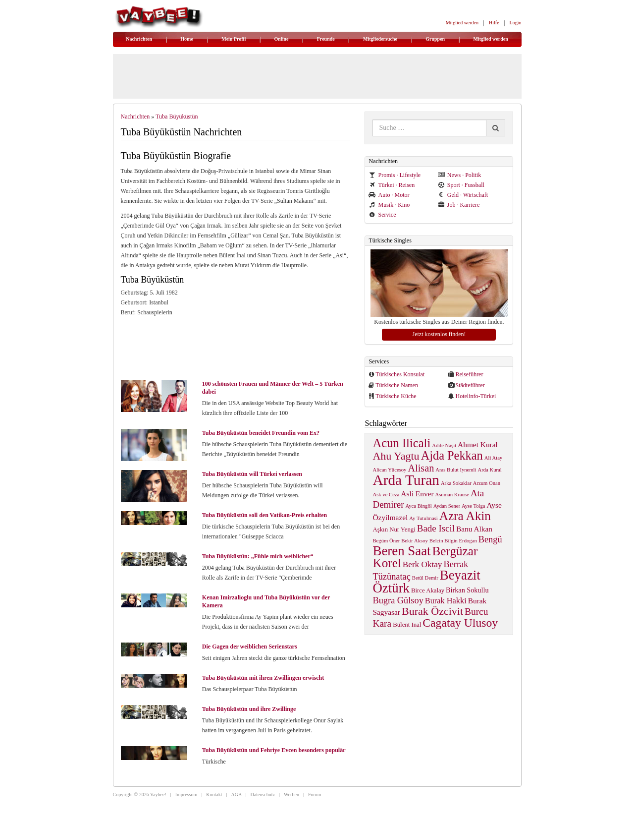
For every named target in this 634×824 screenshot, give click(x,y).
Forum (314, 794)
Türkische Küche (395, 396)
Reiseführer (469, 374)
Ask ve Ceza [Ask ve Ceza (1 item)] (385, 494)
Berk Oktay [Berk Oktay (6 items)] (422, 564)
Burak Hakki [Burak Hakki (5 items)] (446, 600)
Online (281, 39)
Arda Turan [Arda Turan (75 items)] (405, 480)
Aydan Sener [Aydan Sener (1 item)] (446, 506)
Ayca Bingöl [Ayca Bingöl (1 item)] (419, 506)
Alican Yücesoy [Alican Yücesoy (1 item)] (389, 469)
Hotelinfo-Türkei (475, 396)
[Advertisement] (240, 347)
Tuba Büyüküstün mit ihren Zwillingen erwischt (263, 677)
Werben (291, 794)
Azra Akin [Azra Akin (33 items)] (465, 516)
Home (186, 39)
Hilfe (494, 22)
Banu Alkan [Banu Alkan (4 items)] (474, 529)
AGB (236, 794)
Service (382, 214)
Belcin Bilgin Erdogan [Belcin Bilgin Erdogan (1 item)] (453, 540)
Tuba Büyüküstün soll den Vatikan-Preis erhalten (264, 515)
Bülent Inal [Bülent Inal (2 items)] (407, 624)
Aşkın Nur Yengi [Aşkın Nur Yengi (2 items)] (393, 529)
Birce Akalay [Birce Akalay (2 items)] (427, 590)
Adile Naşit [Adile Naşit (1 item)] (444, 445)
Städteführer (469, 385)
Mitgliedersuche (380, 39)
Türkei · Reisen (392, 184)
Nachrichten (139, 39)
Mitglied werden (462, 22)
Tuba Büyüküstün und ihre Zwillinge (249, 709)
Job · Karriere (459, 204)
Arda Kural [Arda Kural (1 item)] (490, 469)
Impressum (186, 794)
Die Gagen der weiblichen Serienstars (249, 646)
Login (516, 22)
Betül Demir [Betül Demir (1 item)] (425, 578)
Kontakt (214, 794)
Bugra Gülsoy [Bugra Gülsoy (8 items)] (397, 600)
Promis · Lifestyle (395, 175)
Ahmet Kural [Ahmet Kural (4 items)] (478, 444)
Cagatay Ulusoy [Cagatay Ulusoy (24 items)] (460, 622)
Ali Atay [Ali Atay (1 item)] (493, 458)
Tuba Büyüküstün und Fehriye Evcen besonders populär (274, 750)
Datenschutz (263, 794)
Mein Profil (233, 39)
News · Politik (459, 175)
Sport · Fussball (461, 184)
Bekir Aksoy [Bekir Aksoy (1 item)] (414, 540)
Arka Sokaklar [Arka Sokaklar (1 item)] (456, 483)
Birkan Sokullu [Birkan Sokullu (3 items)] (467, 590)
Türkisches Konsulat (399, 374)
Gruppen (435, 39)
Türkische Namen (396, 385)
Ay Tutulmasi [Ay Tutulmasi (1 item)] (423, 518)
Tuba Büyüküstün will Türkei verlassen (252, 474)
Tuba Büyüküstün (177, 116)
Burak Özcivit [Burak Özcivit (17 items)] (432, 611)
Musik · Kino (389, 204)
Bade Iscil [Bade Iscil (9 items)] (436, 528)
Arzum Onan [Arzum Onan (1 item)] (486, 483)
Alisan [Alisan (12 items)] (421, 468)
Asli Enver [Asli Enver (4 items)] (417, 493)
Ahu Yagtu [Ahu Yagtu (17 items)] (395, 456)
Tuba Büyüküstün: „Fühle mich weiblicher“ (258, 556)
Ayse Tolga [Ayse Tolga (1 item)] (473, 506)
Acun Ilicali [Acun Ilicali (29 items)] (401, 443)
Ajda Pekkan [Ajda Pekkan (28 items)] (452, 455)
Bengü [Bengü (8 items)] (490, 539)
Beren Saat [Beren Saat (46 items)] (401, 550)
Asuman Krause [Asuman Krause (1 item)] (452, 494)
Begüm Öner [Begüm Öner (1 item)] (386, 540)
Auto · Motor (389, 194)
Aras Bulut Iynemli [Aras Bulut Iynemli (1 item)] (455, 469)
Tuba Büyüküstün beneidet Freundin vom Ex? (260, 432)
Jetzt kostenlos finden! (439, 334)
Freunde (326, 39)
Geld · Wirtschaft (463, 194)
